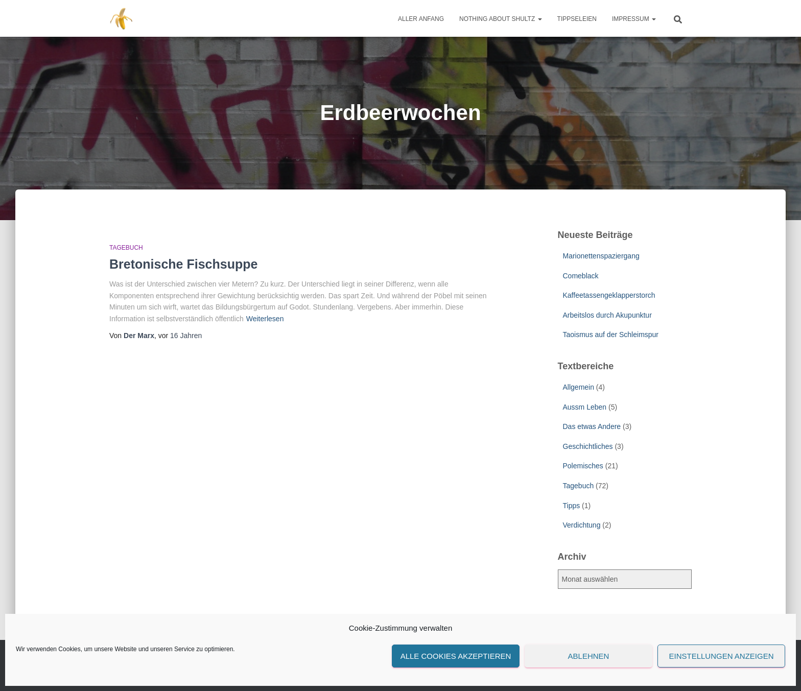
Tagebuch (126, 247)
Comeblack (581, 276)
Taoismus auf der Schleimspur (611, 334)
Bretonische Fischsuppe (183, 264)
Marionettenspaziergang (601, 256)
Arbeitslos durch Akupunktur (607, 315)
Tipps (571, 506)
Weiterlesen (265, 319)
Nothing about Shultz (500, 18)
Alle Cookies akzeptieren (455, 656)
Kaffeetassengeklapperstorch (609, 295)
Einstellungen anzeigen (721, 656)
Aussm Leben (585, 407)
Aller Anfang (421, 18)
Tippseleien (577, 18)
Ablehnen (588, 656)
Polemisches (583, 466)
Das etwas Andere (592, 426)
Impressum (634, 18)
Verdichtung (582, 525)
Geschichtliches (588, 446)
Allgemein (578, 387)
